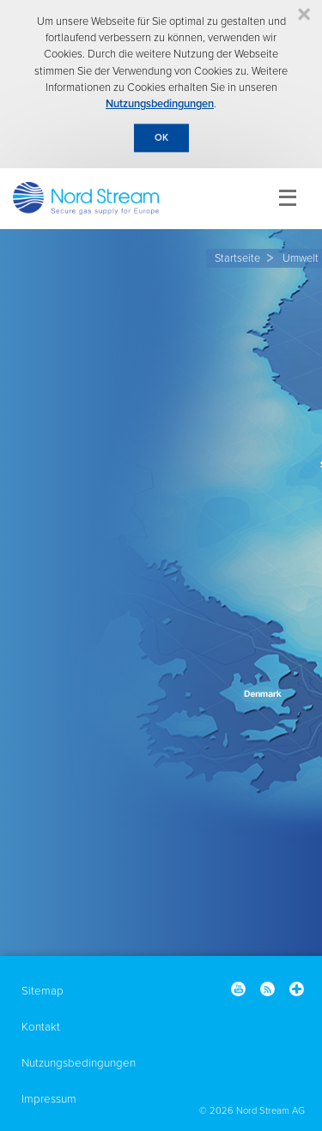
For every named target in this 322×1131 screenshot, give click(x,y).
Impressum (48, 1099)
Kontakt (40, 1027)
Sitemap (42, 991)
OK (161, 137)
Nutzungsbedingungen (160, 104)
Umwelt (301, 258)
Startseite (237, 258)
